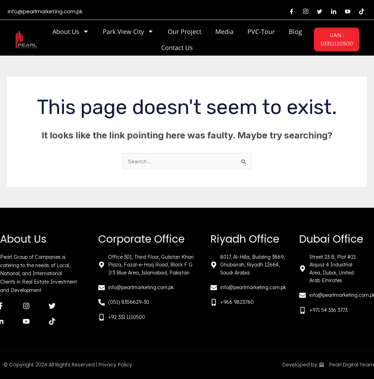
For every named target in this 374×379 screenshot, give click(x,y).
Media (224, 31)
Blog (295, 31)
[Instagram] (305, 11)
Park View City (128, 31)
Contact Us (177, 47)
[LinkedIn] (333, 11)
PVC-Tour (261, 31)
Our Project (184, 31)
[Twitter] (319, 11)
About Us (70, 31)
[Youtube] (347, 11)
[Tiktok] (361, 11)
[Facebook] (291, 11)
